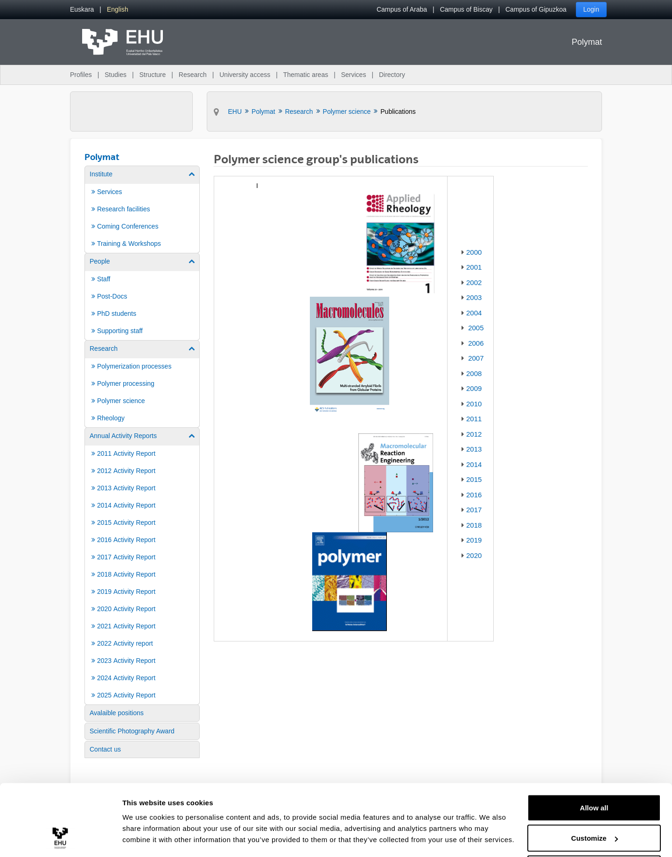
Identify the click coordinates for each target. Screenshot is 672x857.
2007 (475, 358)
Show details (144, 828)
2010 (474, 404)
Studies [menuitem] (115, 74)
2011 (474, 419)
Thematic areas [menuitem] (305, 74)
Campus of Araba (402, 9)
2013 (474, 449)
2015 (474, 479)
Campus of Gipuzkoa (536, 9)
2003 (474, 297)
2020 (474, 555)
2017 (474, 510)
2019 (474, 540)
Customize (594, 802)
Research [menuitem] (193, 74)
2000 (474, 252)
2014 (474, 464)
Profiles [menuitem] (81, 74)
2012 (474, 434)
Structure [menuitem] (152, 74)
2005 (475, 328)
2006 (475, 343)
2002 (474, 282)
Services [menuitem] (353, 74)
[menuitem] (81, 9)
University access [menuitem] (244, 74)
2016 (474, 495)
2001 (474, 267)
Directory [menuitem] (392, 74)
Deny (594, 832)
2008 (474, 373)
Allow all (594, 771)
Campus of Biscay (466, 9)
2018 (474, 525)
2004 (474, 313)
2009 (474, 388)
